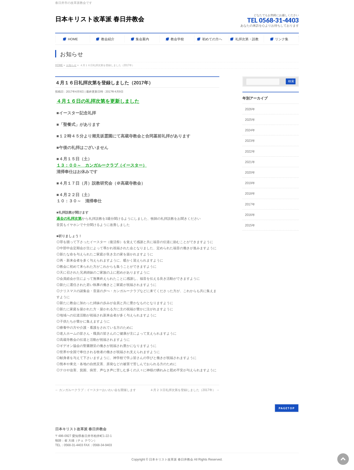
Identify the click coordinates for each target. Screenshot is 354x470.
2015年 (250, 225)
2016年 (250, 215)
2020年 (250, 172)
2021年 (250, 162)
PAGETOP (287, 408)
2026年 (250, 109)
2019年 (250, 183)
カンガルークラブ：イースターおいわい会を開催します (95, 390)
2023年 (250, 141)
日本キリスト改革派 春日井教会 (99, 19)
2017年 (250, 204)
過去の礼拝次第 (69, 218)
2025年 (250, 120)
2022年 (250, 151)
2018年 (250, 193)
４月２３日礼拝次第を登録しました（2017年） (184, 390)
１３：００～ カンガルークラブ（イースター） (101, 165)
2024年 (250, 130)
